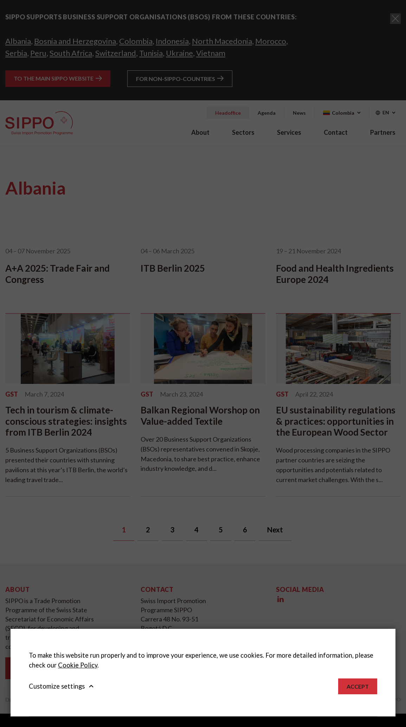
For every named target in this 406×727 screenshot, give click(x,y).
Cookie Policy (77, 665)
